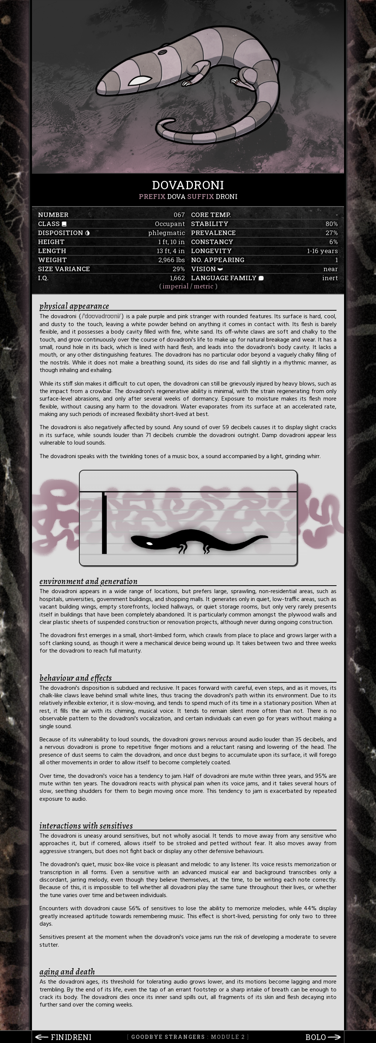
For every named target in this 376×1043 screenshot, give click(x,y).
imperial (175, 286)
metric (204, 286)
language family (224, 277)
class (49, 223)
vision (203, 268)
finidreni (71, 1037)
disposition (60, 232)
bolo (316, 1037)
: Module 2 (188, 1036)
